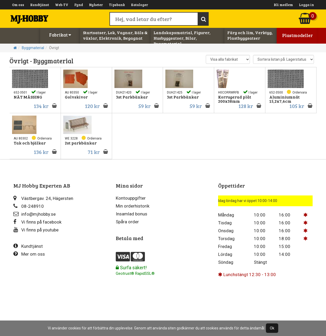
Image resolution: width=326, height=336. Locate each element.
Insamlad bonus (131, 213)
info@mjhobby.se (34, 214)
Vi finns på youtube (36, 229)
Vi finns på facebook (37, 222)
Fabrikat (60, 35)
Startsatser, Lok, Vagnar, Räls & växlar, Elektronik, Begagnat (115, 35)
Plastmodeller (297, 35)
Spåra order (127, 221)
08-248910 (28, 206)
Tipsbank (117, 4)
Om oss (18, 4)
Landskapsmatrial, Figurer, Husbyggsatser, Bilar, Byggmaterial (182, 38)
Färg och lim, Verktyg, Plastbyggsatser (250, 35)
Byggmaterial (33, 48)
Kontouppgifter (131, 198)
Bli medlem (283, 4)
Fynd (78, 4)
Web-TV (61, 4)
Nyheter (96, 4)
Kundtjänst (39, 4)
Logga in (306, 4)
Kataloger (139, 4)
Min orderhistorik (132, 206)
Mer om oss (29, 254)
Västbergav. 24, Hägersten (43, 198)
